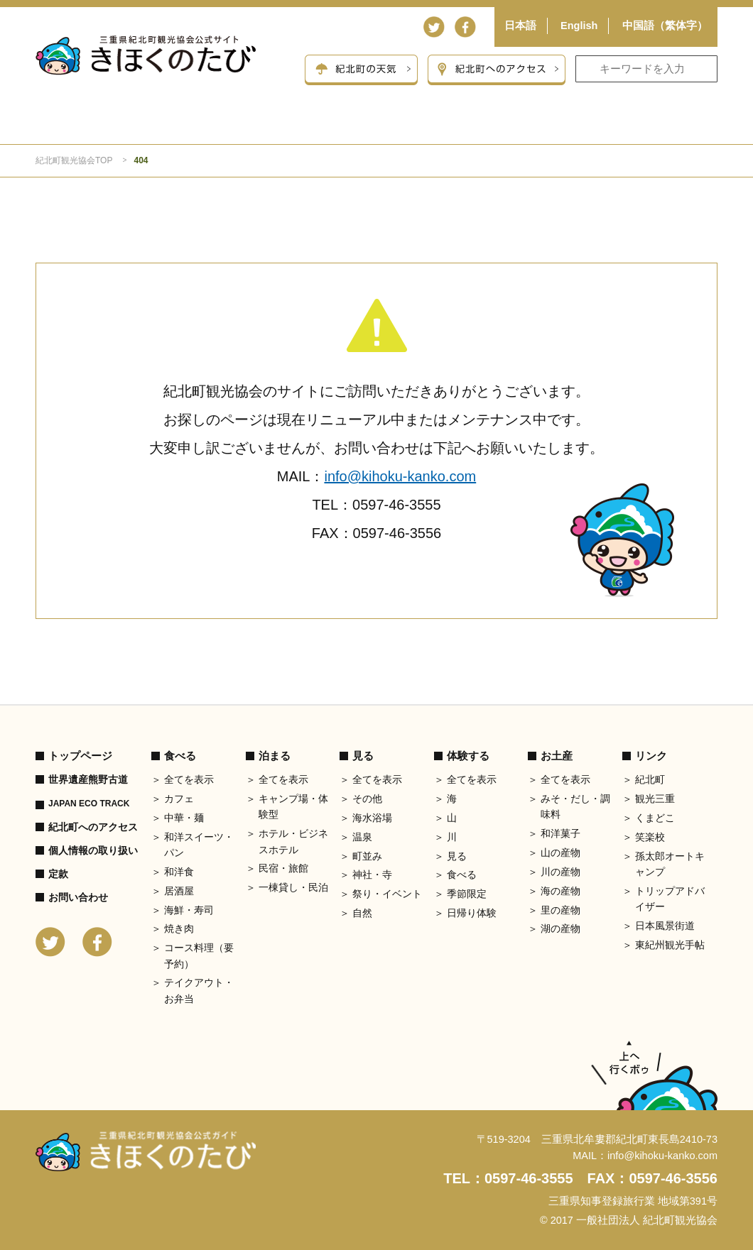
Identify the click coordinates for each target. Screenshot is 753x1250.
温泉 (362, 837)
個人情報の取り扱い (93, 850)
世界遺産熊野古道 (88, 779)
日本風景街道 (665, 925)
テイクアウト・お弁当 (199, 990)
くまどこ (655, 817)
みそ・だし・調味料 (575, 806)
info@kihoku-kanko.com (400, 476)
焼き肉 (179, 928)
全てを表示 (189, 779)
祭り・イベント (387, 893)
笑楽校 (650, 837)
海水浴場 (372, 817)
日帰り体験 (472, 913)
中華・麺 (184, 817)
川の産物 (560, 871)
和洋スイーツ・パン (199, 844)
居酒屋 (179, 891)
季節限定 (467, 893)
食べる (104, 125)
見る (378, 125)
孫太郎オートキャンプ (670, 863)
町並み (367, 856)
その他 (367, 798)
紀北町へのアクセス (93, 827)
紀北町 (650, 779)
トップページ (80, 756)
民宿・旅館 (283, 868)
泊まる (241, 125)
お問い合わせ (78, 897)
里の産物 (560, 910)
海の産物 (560, 891)
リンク (651, 756)
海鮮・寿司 (189, 910)
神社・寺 (372, 874)
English (578, 25)
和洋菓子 (560, 833)
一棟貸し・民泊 (293, 887)
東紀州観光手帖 (670, 944)
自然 (362, 913)
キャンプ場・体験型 (293, 806)
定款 (58, 873)
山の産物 (560, 852)
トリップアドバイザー (670, 898)
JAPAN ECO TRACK (88, 803)
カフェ (179, 798)
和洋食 (179, 871)
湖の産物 (560, 928)
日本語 (520, 25)
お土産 (650, 125)
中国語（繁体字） (665, 25)
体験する (514, 125)
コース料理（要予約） (199, 955)
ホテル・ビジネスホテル (293, 841)
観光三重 (655, 798)
